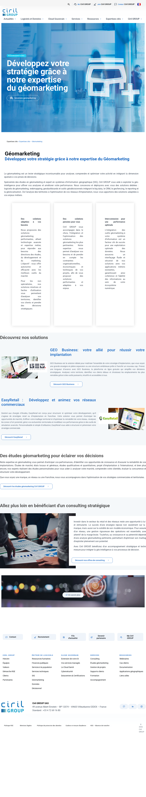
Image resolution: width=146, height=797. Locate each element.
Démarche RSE (9, 671)
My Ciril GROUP (130, 637)
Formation (94, 676)
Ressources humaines (41, 659)
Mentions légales (26, 726)
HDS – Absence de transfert (99, 726)
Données (35, 684)
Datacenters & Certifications (73, 676)
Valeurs (6, 667)
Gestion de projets (98, 667)
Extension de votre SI (70, 659)
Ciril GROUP (82, 4)
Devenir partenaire (101, 637)
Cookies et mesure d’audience (76, 726)
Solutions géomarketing (25, 98)
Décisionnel (36, 688)
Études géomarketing (99, 663)
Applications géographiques (131, 671)
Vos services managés (70, 663)
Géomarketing (38, 680)
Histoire (6, 659)
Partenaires (8, 680)
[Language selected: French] (138, 4)
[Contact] (6, 637)
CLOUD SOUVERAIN (70, 655)
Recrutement (43, 637)
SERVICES (94, 655)
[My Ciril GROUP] (121, 637)
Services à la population (42, 667)
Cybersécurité (67, 671)
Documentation (126, 667)
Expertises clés (12, 141)
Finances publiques (40, 663)
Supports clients (97, 671)
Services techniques (40, 671)
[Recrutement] (35, 637)
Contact (12, 637)
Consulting (94, 659)
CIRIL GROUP (9, 655)
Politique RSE (8, 726)
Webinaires (124, 659)
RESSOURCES (126, 655)
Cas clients (124, 663)
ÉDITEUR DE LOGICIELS (42, 655)
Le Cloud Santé (67, 667)
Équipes (6, 663)
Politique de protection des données (49, 726)
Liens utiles (124, 676)
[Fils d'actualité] (64, 637)
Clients (5, 676)
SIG (33, 676)
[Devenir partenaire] (92, 637)
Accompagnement (98, 680)
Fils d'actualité (73, 637)
